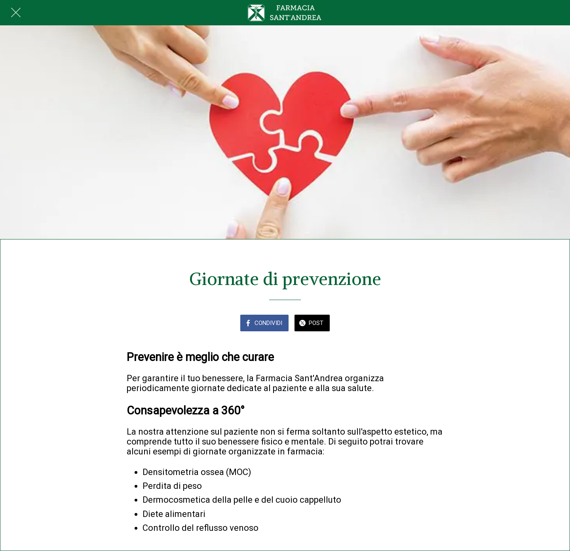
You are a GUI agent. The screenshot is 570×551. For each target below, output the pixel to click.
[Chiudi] (16, 12)
